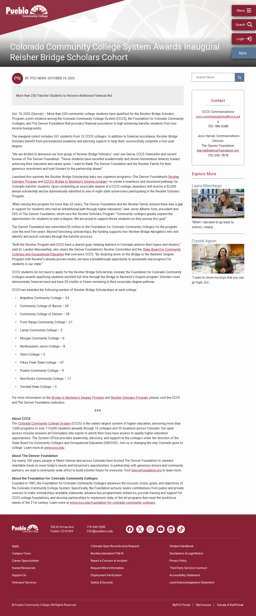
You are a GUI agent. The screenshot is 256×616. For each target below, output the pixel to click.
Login (243, 38)
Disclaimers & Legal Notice (186, 553)
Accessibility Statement (185, 575)
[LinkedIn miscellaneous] (171, 529)
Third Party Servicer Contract (188, 568)
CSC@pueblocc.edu (100, 531)
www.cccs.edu (54, 448)
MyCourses (203, 605)
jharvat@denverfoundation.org (218, 150)
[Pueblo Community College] (27, 16)
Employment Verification (106, 575)
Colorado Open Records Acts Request (115, 546)
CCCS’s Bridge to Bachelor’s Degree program (75, 182)
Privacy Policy (178, 560)
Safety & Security (102, 582)
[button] (244, 10)
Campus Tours (21, 553)
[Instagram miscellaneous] (150, 529)
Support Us (19, 575)
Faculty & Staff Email (230, 605)
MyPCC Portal (181, 605)
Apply (243, 53)
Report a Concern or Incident (109, 560)
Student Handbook (181, 546)
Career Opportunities (25, 560)
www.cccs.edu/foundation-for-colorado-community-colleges (112, 503)
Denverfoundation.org (146, 470)
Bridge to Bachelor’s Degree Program (78, 398)
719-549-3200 (96, 527)
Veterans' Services (24, 582)
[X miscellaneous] (140, 529)
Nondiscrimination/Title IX (107, 553)
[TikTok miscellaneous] (181, 529)
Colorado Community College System (44, 423)
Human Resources (23, 568)
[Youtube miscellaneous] (160, 529)
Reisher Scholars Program (129, 398)
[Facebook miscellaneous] (130, 529)
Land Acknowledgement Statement (192, 582)
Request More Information (107, 568)
